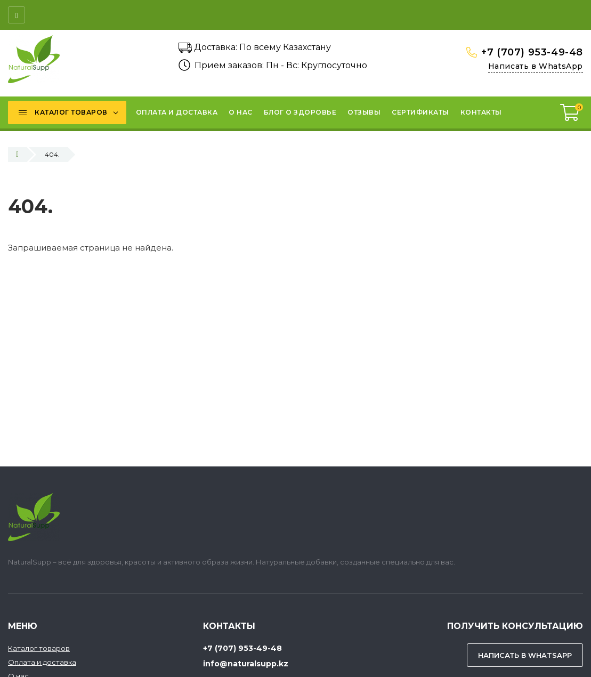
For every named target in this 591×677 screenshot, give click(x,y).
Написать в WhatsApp (535, 66)
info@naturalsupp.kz (245, 663)
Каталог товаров (39, 648)
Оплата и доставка (42, 662)
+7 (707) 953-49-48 (532, 52)
